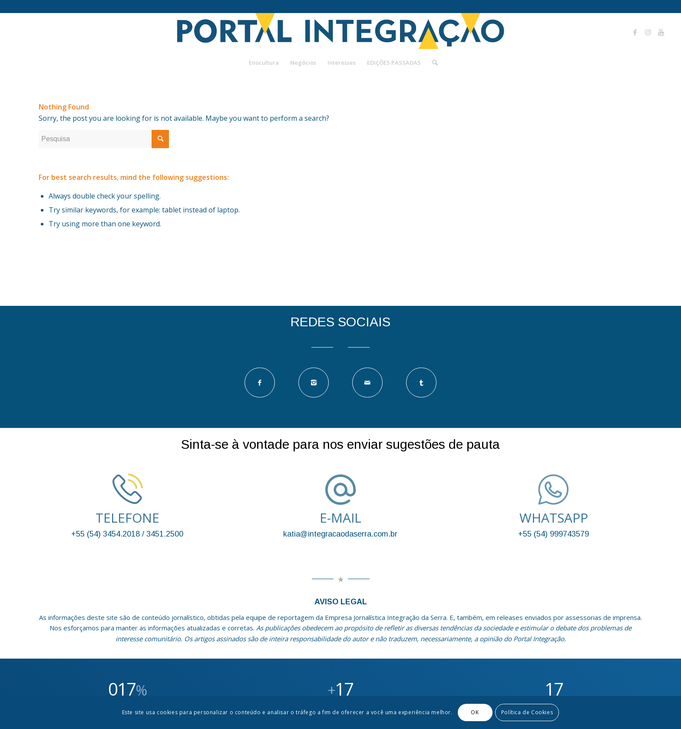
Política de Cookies (527, 712)
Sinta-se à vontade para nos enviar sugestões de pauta (340, 444)
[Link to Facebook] (634, 32)
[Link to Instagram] (648, 32)
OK (475, 712)
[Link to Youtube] (661, 32)
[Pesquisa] (432, 62)
